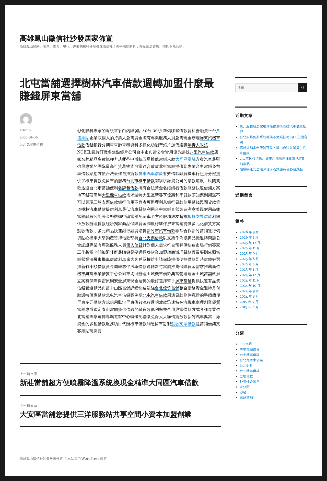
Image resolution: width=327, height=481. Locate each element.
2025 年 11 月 (250, 248)
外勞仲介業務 (250, 381)
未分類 (245, 387)
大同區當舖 (185, 159)
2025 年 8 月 (249, 259)
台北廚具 (246, 365)
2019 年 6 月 (249, 307)
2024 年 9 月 (249, 291)
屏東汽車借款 (150, 173)
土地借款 (246, 376)
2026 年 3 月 (249, 232)
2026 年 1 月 (249, 237)
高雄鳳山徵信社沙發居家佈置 (66, 38)
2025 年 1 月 (249, 269)
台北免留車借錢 (31, 144)
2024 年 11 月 (250, 280)
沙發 (243, 392)
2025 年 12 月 (250, 243)
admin (25, 130)
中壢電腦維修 (250, 349)
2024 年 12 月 (250, 275)
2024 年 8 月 (249, 296)
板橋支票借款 (200, 216)
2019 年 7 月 (249, 302)
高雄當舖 (246, 397)
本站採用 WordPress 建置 (87, 458)
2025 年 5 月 (249, 264)
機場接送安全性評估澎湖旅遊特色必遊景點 (271, 169)
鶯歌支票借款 (183, 323)
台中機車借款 (250, 355)
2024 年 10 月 (250, 286)
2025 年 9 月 (249, 253)
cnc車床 (246, 344)
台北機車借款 (250, 371)
